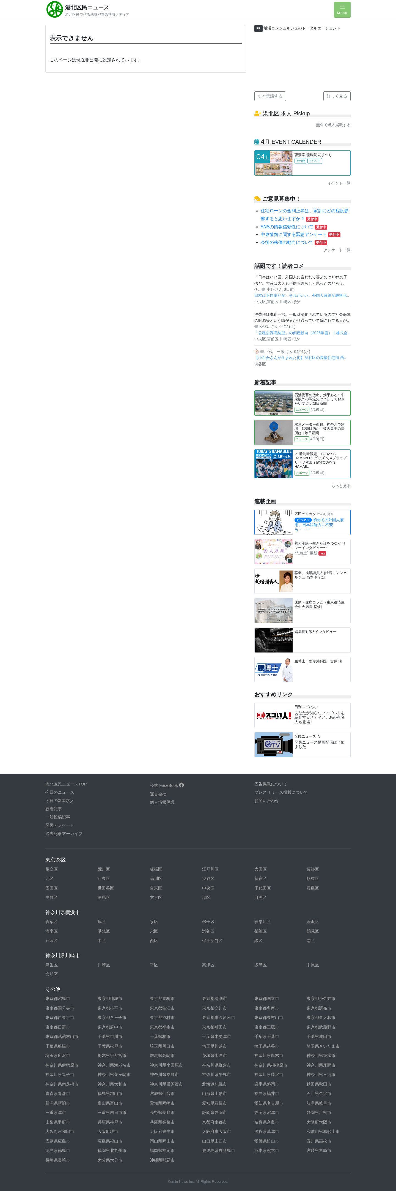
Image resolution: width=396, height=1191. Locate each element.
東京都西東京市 (59, 1017)
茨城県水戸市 (214, 1055)
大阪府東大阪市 (216, 1131)
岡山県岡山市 (162, 1141)
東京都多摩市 (266, 1008)
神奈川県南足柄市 (61, 1084)
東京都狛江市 (162, 1008)
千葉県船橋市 (57, 1046)
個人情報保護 (162, 802)
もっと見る (341, 485)
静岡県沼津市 (266, 1112)
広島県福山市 (110, 1141)
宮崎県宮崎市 (319, 1150)
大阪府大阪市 (319, 1122)
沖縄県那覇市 (162, 1160)
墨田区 (51, 888)
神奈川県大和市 (112, 1084)
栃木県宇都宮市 (112, 1055)
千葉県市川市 (110, 1036)
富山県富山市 (110, 1103)
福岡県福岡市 (162, 1150)
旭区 (102, 921)
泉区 (154, 921)
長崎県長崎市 (57, 1160)
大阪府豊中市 (162, 1131)
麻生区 (51, 964)
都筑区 (260, 931)
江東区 (104, 878)
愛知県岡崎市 (162, 1103)
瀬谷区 (208, 931)
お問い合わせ (266, 800)
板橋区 (156, 869)
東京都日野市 (57, 1027)
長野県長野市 (162, 1112)
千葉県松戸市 (110, 1046)
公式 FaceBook (167, 785)
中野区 (51, 897)
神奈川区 (262, 921)
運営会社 (158, 794)
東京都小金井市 (321, 998)
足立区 (51, 869)
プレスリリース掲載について (281, 792)
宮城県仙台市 (162, 1093)
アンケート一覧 (337, 250)
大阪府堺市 (108, 1131)
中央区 (208, 888)
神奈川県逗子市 (59, 1074)
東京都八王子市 (112, 1017)
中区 (102, 940)
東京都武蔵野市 (321, 1027)
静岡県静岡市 (214, 1112)
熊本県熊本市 (266, 1150)
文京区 (156, 897)
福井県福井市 (266, 1093)
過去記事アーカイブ (63, 833)
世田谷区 (106, 888)
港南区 (51, 931)
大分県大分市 (110, 1160)
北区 (49, 878)
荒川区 (104, 869)
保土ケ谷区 (212, 940)
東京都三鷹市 (266, 1027)
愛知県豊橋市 (214, 1103)
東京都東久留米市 (218, 1017)
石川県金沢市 (319, 1093)
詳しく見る (337, 96)
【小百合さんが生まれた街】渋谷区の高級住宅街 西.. (300, 357)
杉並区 (313, 878)
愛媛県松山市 (266, 1141)
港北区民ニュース (87, 7)
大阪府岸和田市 (59, 1131)
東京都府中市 (110, 1027)
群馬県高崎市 (162, 1055)
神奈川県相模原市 (270, 1065)
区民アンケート (59, 825)
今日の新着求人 (59, 800)
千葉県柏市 (160, 1036)
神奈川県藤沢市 (268, 1074)
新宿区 (260, 878)
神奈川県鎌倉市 (216, 1065)
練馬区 (104, 897)
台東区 (156, 888)
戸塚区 (51, 940)
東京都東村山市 (268, 1017)
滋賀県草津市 (266, 1131)
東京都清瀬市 (214, 998)
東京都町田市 (214, 1027)
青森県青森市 (57, 1093)
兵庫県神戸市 (110, 1122)
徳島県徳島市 (57, 1150)
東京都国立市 (266, 998)
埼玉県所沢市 (57, 1055)
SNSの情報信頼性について (294, 226)
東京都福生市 (162, 1027)
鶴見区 (313, 931)
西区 (154, 940)
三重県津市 (55, 1112)
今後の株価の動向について (294, 242)
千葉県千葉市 (266, 1036)
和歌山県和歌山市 (323, 1131)
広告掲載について (270, 784)
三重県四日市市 (112, 1112)
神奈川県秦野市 (164, 1074)
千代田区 (262, 888)
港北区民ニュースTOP (66, 784)
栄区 (154, 931)
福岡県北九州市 (112, 1150)
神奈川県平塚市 (216, 1074)
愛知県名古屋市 (268, 1103)
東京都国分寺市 (59, 1008)
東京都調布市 (319, 1008)
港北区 (104, 931)
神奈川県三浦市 (321, 1074)
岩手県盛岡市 (266, 1084)
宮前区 (51, 974)
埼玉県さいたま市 (323, 1046)
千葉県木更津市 (216, 1036)
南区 (311, 940)
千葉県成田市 (319, 1036)
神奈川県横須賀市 (166, 1084)
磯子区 (208, 921)
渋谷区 (208, 878)
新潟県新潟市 (57, 1103)
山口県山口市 (214, 1141)
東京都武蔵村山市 (61, 1036)
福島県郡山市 (110, 1093)
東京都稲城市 (110, 998)
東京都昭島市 (57, 998)
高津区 (208, 964)
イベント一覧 (339, 183)
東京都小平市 (110, 1008)
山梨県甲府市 (57, 1122)
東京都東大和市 (321, 1017)
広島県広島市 (57, 1141)
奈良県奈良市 (266, 1122)
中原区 (313, 964)
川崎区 (104, 964)
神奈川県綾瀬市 (321, 1055)
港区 (206, 897)
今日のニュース (59, 792)
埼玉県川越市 (214, 1046)
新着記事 (53, 808)
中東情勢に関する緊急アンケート (300, 234)
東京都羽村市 (162, 1017)
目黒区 (260, 897)
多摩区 (260, 964)
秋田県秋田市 (319, 1084)
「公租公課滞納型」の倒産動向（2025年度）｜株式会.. (302, 333)
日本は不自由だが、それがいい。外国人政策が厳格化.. (301, 295)
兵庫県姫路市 (162, 1122)
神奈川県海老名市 (114, 1065)
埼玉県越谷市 (266, 1046)
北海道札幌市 (214, 1084)
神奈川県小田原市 (166, 1065)
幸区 (154, 964)
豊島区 (313, 888)
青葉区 (51, 921)
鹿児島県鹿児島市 (218, 1150)
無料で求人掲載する (333, 125)
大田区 (260, 869)
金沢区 (313, 921)
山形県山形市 (214, 1093)
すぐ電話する (270, 96)
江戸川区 (210, 869)
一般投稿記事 (57, 817)
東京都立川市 (214, 1008)
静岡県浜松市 (319, 1112)
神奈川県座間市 (321, 1065)
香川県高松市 (319, 1141)
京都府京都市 (214, 1122)
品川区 (156, 878)
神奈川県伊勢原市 (61, 1065)
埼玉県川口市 (162, 1046)
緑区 (258, 940)
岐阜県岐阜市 (319, 1103)
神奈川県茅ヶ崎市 (114, 1074)
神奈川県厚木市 (268, 1055)
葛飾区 (313, 869)
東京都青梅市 (162, 998)
